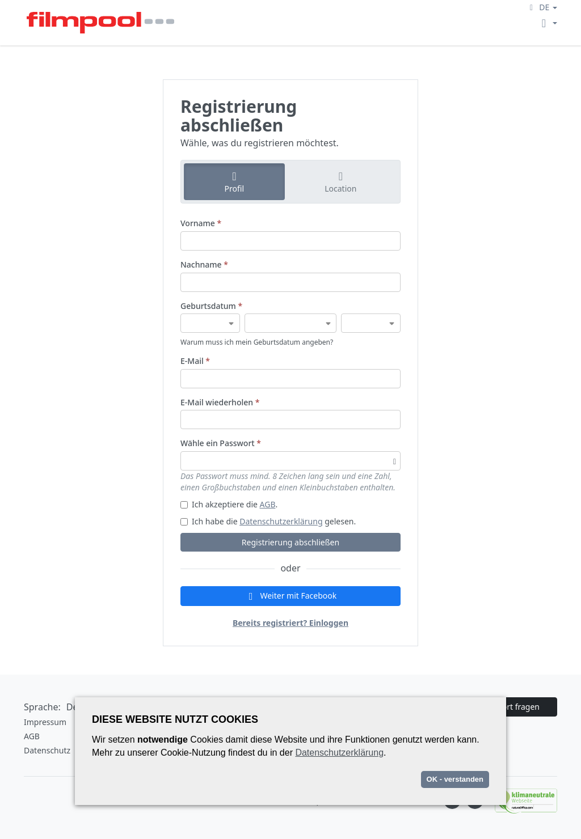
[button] (542, 7)
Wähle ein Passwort (220, 443)
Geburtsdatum (211, 305)
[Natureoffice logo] (520, 800)
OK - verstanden (455, 779)
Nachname (204, 264)
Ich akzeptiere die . (228, 504)
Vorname (200, 223)
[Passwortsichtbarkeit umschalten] (395, 461)
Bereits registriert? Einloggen (290, 622)
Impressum (45, 722)
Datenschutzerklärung (280, 521)
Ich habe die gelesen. (268, 521)
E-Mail (195, 360)
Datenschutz (47, 750)
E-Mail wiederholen (219, 402)
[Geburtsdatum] (210, 323)
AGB (268, 504)
